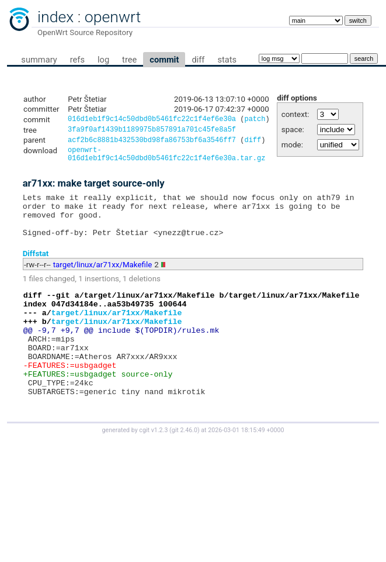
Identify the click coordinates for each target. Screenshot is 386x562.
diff (198, 59)
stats (227, 59)
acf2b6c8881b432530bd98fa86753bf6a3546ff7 (152, 143)
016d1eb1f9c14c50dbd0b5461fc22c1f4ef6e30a (152, 120)
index (55, 17)
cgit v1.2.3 (153, 468)
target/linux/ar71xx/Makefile (102, 279)
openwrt (113, 17)
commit (164, 59)
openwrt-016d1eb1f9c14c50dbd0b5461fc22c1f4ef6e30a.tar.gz (166, 159)
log (103, 59)
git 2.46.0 (184, 468)
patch (254, 120)
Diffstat (36, 268)
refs (77, 59)
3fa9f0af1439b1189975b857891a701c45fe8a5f (152, 131)
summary (39, 59)
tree (129, 59)
